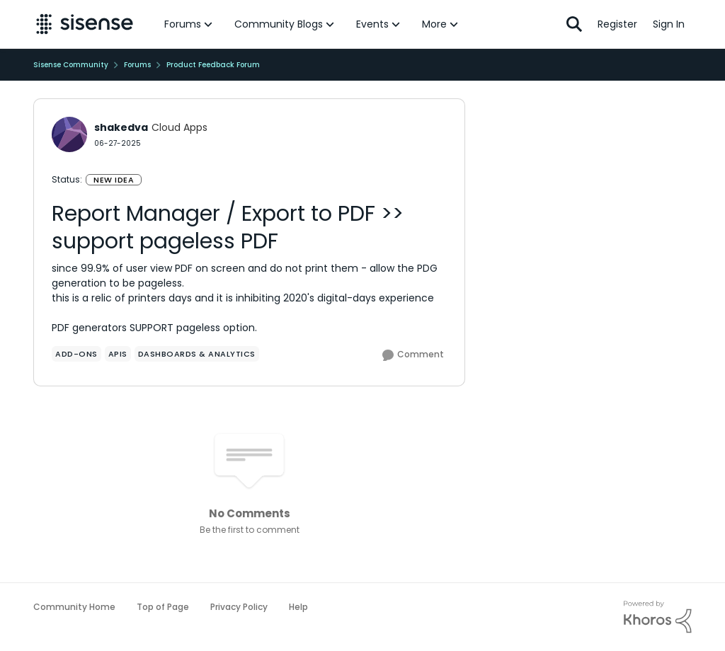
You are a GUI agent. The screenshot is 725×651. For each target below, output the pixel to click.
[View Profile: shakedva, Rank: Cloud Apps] (69, 134)
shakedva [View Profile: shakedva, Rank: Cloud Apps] (121, 127)
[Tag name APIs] (118, 354)
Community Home (74, 607)
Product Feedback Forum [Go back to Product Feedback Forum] (213, 64)
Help (298, 607)
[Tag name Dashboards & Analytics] (197, 354)
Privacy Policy (239, 607)
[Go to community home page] (84, 24)
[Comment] (413, 355)
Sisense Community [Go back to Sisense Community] (70, 64)
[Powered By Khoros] (658, 617)
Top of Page (163, 607)
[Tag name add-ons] (76, 354)
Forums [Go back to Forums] (137, 64)
